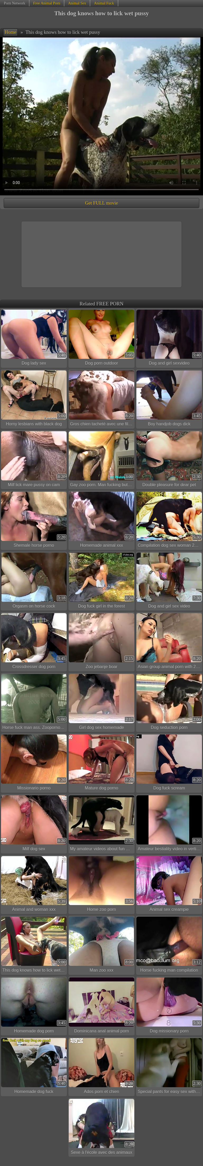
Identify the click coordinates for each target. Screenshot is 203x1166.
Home (10, 32)
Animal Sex (77, 3)
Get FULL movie (101, 203)
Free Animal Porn (46, 3)
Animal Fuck (104, 3)
